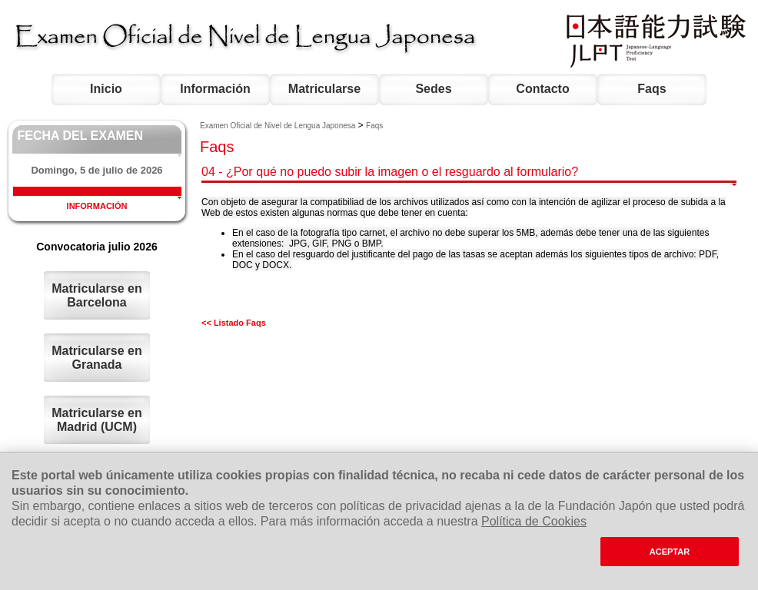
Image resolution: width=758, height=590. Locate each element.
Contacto (542, 88)
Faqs (651, 88)
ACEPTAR (670, 551)
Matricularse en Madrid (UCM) (96, 419)
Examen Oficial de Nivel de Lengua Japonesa (277, 125)
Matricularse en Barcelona (96, 295)
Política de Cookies (534, 521)
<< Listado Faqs (233, 322)
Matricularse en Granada (96, 357)
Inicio (106, 88)
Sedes (433, 88)
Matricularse (324, 88)
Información (215, 88)
